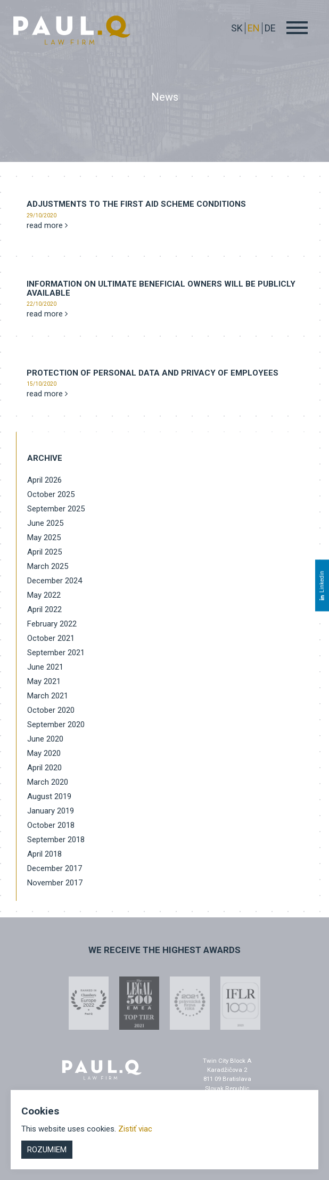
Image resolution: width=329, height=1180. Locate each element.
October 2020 (51, 710)
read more (47, 225)
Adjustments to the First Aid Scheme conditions (136, 204)
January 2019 (50, 811)
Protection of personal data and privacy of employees (152, 373)
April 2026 (44, 480)
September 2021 (56, 652)
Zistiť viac (135, 1129)
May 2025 (44, 537)
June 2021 (45, 667)
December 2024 (54, 580)
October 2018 (51, 825)
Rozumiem (47, 1149)
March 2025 (47, 566)
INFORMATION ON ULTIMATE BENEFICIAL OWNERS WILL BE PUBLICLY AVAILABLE (161, 288)
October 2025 (51, 494)
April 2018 (44, 854)
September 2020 (56, 724)
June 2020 (45, 739)
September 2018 (56, 839)
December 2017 (54, 868)
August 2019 (49, 796)
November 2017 (55, 883)
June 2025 (45, 523)
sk (237, 28)
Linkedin (321, 585)
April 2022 (44, 609)
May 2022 (44, 595)
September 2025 (56, 509)
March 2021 (47, 696)
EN (254, 28)
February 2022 (52, 624)
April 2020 (44, 767)
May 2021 (44, 681)
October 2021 (51, 638)
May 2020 (44, 753)
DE (270, 28)
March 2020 (47, 782)
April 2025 (44, 552)
